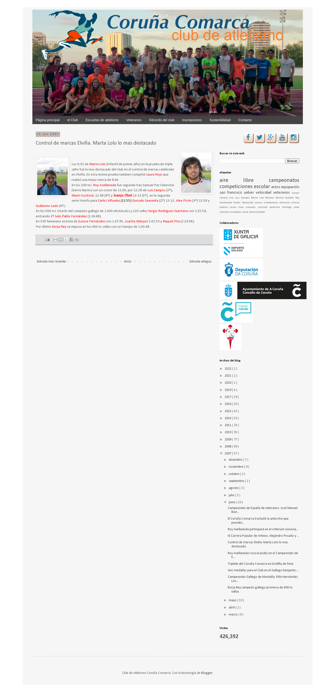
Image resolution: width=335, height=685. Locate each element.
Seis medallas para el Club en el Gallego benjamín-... (263, 570)
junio (232, 502)
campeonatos (284, 180)
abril (232, 607)
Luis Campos (243, 198)
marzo (233, 614)
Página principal (48, 120)
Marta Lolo (258, 198)
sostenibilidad (257, 212)
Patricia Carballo (285, 198)
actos (276, 187)
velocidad (264, 193)
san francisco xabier (238, 193)
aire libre (244, 180)
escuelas (251, 207)
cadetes (225, 207)
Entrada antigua (200, 261)
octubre (234, 474)
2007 (228, 453)
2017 (228, 397)
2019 (228, 390)
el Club (72, 120)
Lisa (232, 198)
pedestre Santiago (282, 207)
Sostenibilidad (219, 120)
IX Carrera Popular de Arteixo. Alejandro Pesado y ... (263, 536)
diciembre (236, 460)
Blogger (206, 673)
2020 (228, 383)
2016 (228, 404)
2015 (228, 411)
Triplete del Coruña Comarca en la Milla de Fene (260, 564)
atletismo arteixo (289, 202)
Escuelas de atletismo (102, 120)
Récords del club (161, 120)
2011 (228, 425)
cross (242, 207)
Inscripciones (192, 120)
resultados (235, 212)
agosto (234, 488)
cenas (234, 207)
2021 (228, 376)
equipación (290, 187)
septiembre (237, 481)
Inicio (127, 261)
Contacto (245, 120)
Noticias (270, 198)
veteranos (282, 193)
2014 (228, 418)
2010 (228, 432)
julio (232, 495)
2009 (228, 439)
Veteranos (134, 120)
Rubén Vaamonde (244, 202)
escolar (262, 187)
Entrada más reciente (51, 261)
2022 (228, 369)
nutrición (264, 207)
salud (245, 212)
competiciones (237, 187)
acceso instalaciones (267, 202)
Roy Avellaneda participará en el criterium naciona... (263, 529)
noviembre (236, 467)
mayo (233, 600)
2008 (228, 446)
